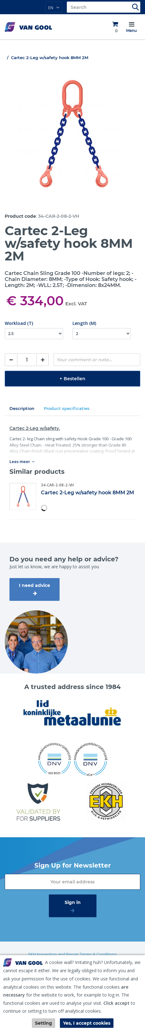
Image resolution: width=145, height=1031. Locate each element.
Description (21, 408)
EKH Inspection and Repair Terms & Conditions (72, 954)
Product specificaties (67, 408)
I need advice (34, 585)
